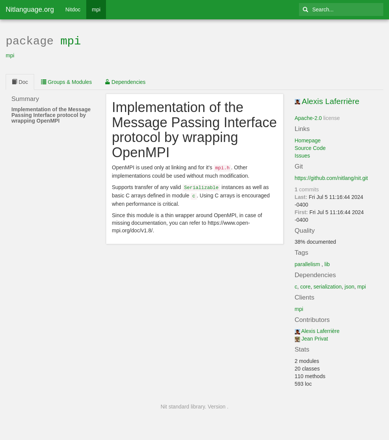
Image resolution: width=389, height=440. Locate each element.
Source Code (310, 147)
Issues (302, 155)
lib (327, 263)
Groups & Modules (66, 81)
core (305, 286)
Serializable (201, 186)
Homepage (308, 140)
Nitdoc (73, 9)
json (349, 286)
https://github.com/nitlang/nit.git (331, 177)
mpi (96, 9)
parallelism (307, 263)
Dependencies (125, 81)
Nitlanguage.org (30, 9)
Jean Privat (314, 338)
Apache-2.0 (308, 117)
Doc (20, 81)
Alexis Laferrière (330, 100)
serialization (327, 286)
